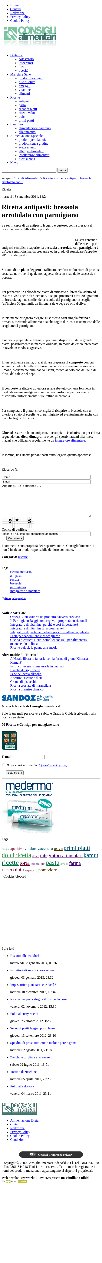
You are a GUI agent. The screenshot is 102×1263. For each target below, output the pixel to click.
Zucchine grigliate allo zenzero (31, 1063)
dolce (35, 862)
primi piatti (26, 120)
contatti (15, 1130)
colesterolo (26, 59)
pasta (22, 105)
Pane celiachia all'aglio (26, 680)
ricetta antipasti (20, 578)
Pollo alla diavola (22, 1092)
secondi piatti (28, 109)
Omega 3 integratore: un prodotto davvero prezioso (45, 623)
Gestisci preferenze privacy (50, 1161)
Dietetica (16, 55)
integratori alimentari (61, 862)
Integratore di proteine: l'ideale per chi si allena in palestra (49, 638)
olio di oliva (27, 82)
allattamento (27, 132)
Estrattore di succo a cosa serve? (32, 976)
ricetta (23, 861)
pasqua (6, 855)
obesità (23, 70)
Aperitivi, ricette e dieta (26, 684)
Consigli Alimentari (26, 178)
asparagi (31, 876)
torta (25, 869)
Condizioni (17, 1146)
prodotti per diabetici (33, 139)
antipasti (24, 101)
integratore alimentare (70, 440)
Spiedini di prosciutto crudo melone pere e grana (43, 1049)
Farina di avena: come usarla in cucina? (37, 672)
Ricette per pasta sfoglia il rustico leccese (38, 1005)
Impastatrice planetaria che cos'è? (33, 991)
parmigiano (18, 593)
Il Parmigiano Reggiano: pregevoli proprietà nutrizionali (48, 627)
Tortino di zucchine (23, 1078)
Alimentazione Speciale (26, 136)
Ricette (15, 97)
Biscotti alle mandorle (25, 962)
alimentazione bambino (35, 128)
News (14, 162)
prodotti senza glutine (33, 143)
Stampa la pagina (15, 604)
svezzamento (27, 147)
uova (58, 854)
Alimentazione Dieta (24, 1127)
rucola (14, 586)
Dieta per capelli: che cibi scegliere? (35, 642)
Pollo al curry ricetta (24, 1020)
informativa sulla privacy (53, 771)
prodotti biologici (31, 78)
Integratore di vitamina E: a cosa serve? (37, 635)
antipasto (16, 582)
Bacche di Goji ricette (25, 676)
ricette (10, 869)
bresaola (16, 590)
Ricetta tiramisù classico (26, 696)
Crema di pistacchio (23, 688)
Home (14, 5)
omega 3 (24, 86)
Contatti (15, 9)
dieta (22, 66)
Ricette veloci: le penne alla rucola (33, 654)
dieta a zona (27, 159)
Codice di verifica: (14, 536)
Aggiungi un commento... (52, 503)
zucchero (45, 855)
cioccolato (13, 876)
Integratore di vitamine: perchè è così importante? (44, 631)
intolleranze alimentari (34, 155)
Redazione (17, 13)
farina (75, 869)
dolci (22, 116)
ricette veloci (27, 113)
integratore (37, 870)
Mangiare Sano (20, 74)
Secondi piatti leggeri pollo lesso (32, 1034)
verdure (30, 855)
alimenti (24, 93)
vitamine (25, 90)
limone (64, 870)
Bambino (16, 124)
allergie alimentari (31, 151)
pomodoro (47, 876)
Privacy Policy (20, 17)
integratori (26, 63)
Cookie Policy (20, 20)
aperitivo (17, 855)
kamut (90, 861)
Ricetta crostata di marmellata (30, 692)
